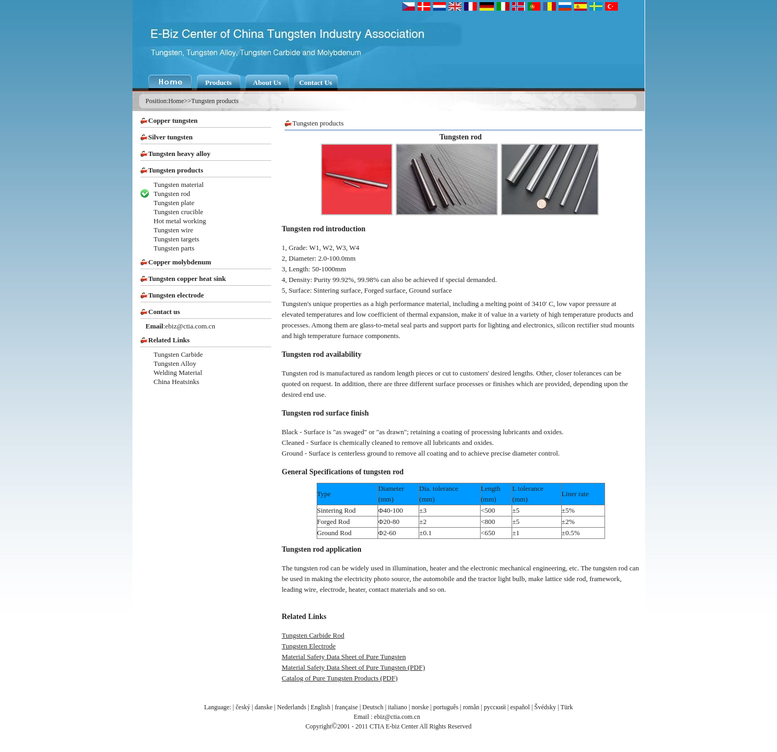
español (520, 707)
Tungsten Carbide (178, 354)
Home (176, 101)
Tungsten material (179, 185)
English (321, 707)
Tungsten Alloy (175, 363)
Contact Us (315, 83)
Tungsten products (215, 101)
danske (263, 707)
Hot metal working (180, 221)
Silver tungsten (170, 137)
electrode (333, 589)
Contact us (164, 312)
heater (357, 589)
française (346, 707)
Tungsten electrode (176, 295)
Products (218, 83)
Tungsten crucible (178, 212)
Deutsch (373, 707)
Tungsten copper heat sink (187, 279)
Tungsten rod (172, 194)
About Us (267, 83)
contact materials (392, 589)
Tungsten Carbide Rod (313, 635)
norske (420, 707)
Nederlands (292, 707)
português (445, 707)
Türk (566, 707)
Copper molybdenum (179, 262)
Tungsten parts (174, 248)
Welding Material (178, 373)
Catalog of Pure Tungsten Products (330, 678)
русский (495, 707)
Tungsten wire (173, 230)
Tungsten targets (177, 239)
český (243, 707)
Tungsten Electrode (309, 646)
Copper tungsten (173, 120)
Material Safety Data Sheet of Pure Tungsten (344, 657)
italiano (397, 707)
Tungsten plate (174, 203)
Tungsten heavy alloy (179, 154)
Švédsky (545, 707)
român (471, 707)
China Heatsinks (177, 382)
